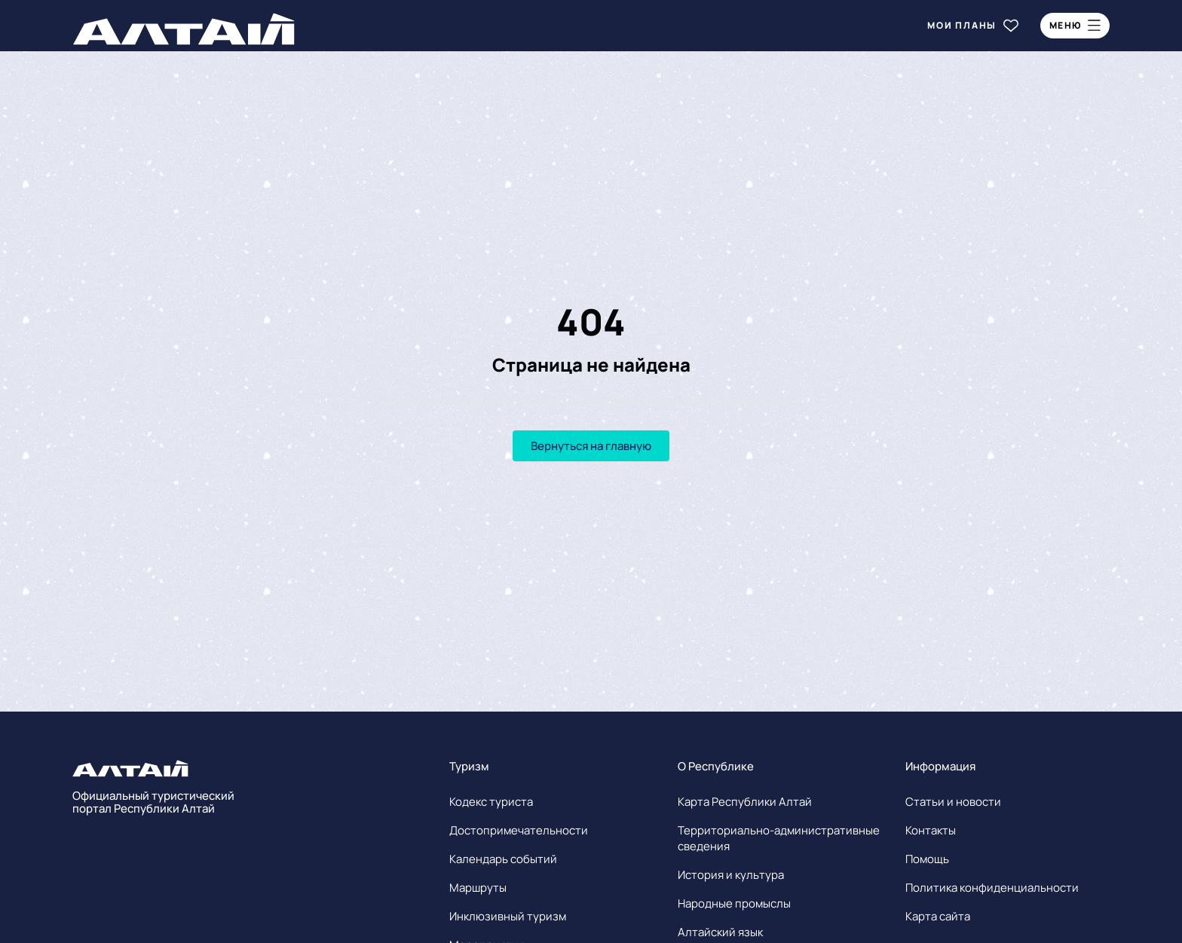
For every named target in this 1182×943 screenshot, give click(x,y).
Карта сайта (937, 916)
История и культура (731, 875)
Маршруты (478, 888)
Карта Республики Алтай (745, 802)
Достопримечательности (518, 830)
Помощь (927, 859)
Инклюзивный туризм (507, 916)
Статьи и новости (953, 802)
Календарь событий (503, 859)
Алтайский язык (720, 932)
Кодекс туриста (491, 802)
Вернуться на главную (591, 446)
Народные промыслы (734, 903)
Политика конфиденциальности (992, 888)
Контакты (930, 830)
